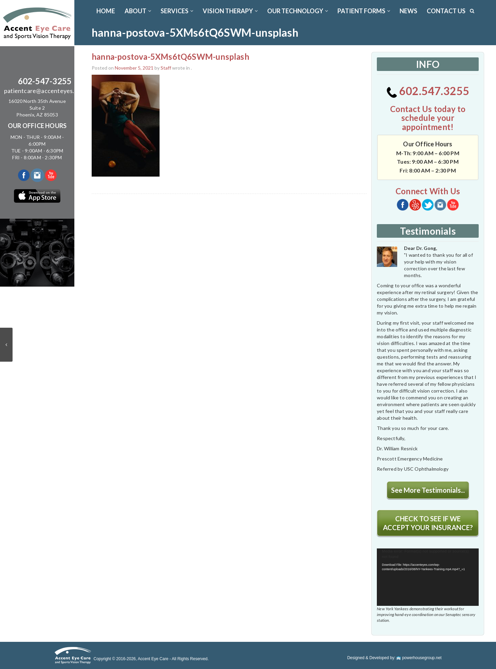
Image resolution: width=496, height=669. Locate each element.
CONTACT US (446, 11)
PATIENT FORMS (363, 11)
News (408, 11)
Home (105, 11)
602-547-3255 (45, 81)
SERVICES (177, 11)
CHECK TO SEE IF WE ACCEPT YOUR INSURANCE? (428, 522)
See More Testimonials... (428, 490)
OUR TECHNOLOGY (297, 11)
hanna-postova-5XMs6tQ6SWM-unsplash (170, 56)
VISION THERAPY (230, 11)
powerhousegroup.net (419, 657)
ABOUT (138, 11)
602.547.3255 (428, 90)
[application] (428, 577)
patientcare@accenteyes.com (45, 90)
